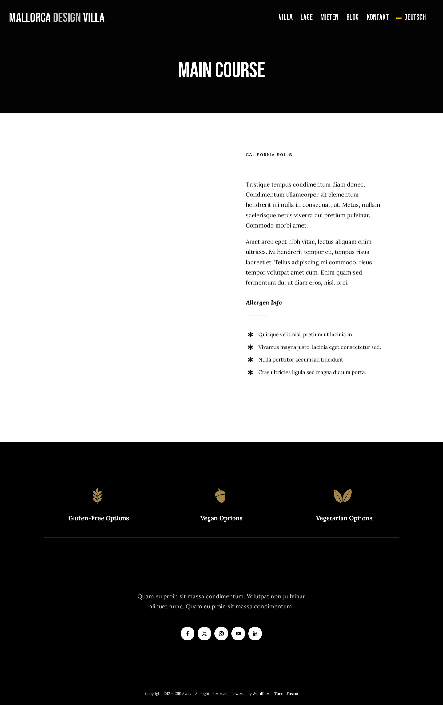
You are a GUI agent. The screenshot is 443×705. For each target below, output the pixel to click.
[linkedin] (255, 633)
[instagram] (221, 633)
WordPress (263, 693)
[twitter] (204, 633)
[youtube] (238, 633)
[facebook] (187, 633)
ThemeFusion (286, 693)
